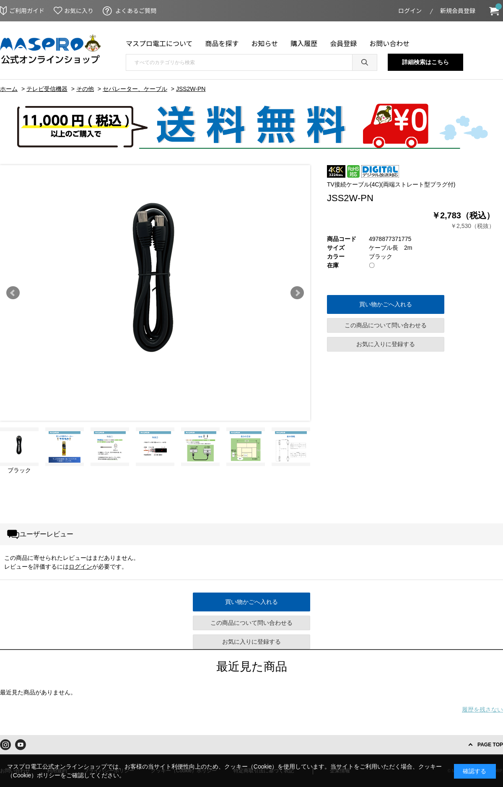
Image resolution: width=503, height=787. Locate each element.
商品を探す (222, 43)
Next (297, 293)
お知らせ (265, 43)
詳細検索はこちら (425, 62)
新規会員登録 (457, 10)
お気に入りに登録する (385, 344)
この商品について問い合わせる (386, 325)
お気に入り (78, 10)
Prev (13, 293)
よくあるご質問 (135, 10)
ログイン (410, 10)
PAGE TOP (490, 745)
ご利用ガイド (26, 10)
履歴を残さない (482, 709)
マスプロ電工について (159, 43)
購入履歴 (303, 43)
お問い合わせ (389, 43)
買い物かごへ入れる (385, 304)
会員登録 (343, 43)
